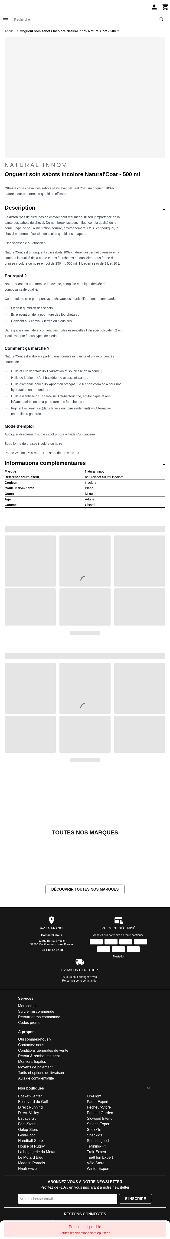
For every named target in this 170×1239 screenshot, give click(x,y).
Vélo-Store (96, 1163)
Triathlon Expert (100, 1157)
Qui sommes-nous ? (34, 1039)
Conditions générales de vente (43, 1050)
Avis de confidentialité (36, 1078)
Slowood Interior (100, 1118)
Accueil (10, 31)
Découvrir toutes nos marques (85, 889)
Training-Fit (96, 1146)
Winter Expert (98, 1169)
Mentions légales (32, 1062)
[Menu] (5, 19)
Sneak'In (94, 1130)
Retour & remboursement (39, 1056)
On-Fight (94, 1096)
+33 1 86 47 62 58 (51, 950)
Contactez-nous (51, 935)
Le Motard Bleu (30, 1157)
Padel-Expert (97, 1102)
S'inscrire (135, 1199)
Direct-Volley (28, 1113)
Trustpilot (118, 956)
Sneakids (94, 1135)
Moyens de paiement (35, 1067)
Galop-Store (28, 1130)
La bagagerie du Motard (38, 1152)
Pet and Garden (100, 1113)
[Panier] (165, 7)
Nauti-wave (27, 1169)
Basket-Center (30, 1096)
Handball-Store (30, 1141)
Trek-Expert (96, 1152)
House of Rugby (31, 1146)
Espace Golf (28, 1118)
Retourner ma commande (39, 1017)
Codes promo (29, 1023)
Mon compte (28, 1006)
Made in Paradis (31, 1163)
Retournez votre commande (79, 980)
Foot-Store (27, 1124)
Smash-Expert (98, 1124)
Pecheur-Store (99, 1107)
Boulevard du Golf (33, 1102)
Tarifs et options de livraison (41, 1073)
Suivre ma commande (36, 1011)
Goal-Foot (26, 1135)
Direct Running (30, 1107)
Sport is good (98, 1141)
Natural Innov (36, 165)
